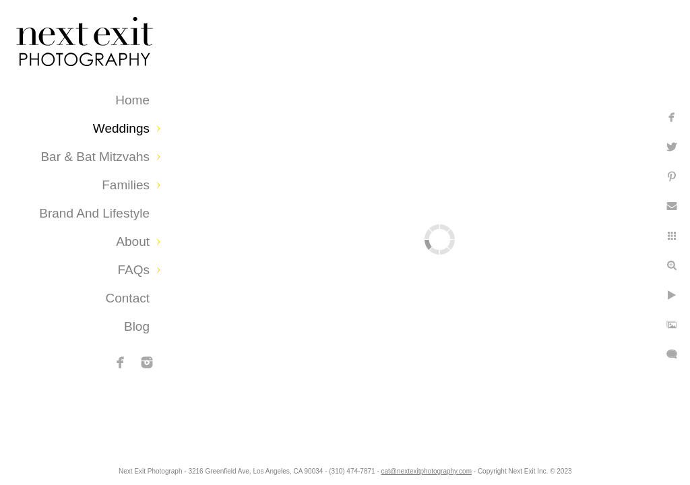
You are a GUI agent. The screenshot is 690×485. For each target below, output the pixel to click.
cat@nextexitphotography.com (480, 468)
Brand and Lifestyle (94, 213)
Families (126, 185)
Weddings (121, 128)
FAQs (133, 270)
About (133, 241)
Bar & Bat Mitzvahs (95, 157)
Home (132, 100)
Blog (137, 326)
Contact (128, 298)
